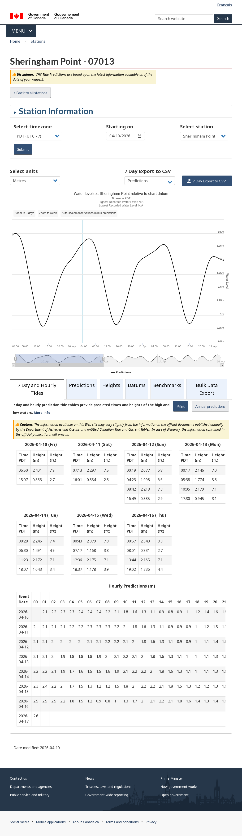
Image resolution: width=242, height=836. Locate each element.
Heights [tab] (111, 385)
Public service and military (29, 795)
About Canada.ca (86, 822)
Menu (21, 31)
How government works (179, 786)
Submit (23, 149)
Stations (38, 41)
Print (181, 406)
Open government (174, 795)
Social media (19, 822)
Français (224, 5)
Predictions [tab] (82, 385)
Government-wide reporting (106, 795)
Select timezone (33, 126)
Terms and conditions (122, 822)
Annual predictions (210, 406)
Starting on (119, 126)
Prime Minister (171, 778)
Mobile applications (51, 822)
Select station (196, 126)
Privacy (151, 822)
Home (15, 41)
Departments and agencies (31, 786)
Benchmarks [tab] (167, 385)
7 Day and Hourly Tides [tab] (37, 389)
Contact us (18, 778)
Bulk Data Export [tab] (207, 389)
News (89, 778)
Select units (24, 171)
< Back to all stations (30, 92)
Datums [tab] (137, 385)
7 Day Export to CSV (148, 171)
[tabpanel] (121, 566)
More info (42, 412)
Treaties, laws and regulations (108, 786)
